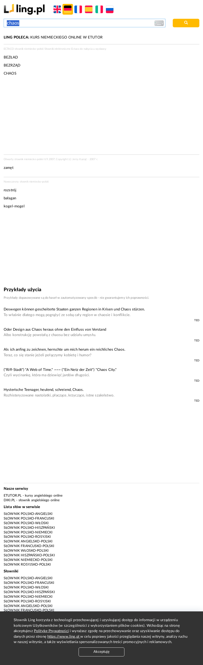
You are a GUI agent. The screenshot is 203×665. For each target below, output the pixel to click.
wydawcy (100, 49)
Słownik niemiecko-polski (28, 560)
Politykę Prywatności (51, 631)
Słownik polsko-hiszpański (29, 528)
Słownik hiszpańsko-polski (29, 555)
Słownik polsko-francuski (29, 518)
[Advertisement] (101, 249)
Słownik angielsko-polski (28, 541)
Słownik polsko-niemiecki (28, 532)
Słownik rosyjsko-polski (27, 564)
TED (196, 320)
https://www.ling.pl (63, 636)
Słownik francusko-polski (29, 546)
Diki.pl (9, 500)
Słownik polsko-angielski (28, 514)
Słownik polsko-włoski (26, 523)
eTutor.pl (12, 495)
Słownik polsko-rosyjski (27, 537)
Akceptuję (101, 652)
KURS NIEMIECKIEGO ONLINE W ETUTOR (53, 37)
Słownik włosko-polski (26, 550)
